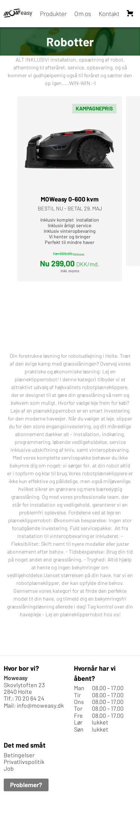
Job (9, 768)
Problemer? (26, 784)
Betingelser (19, 754)
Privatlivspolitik (24, 761)
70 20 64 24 (29, 698)
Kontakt (109, 13)
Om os (82, 13)
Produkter (53, 13)
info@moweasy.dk (40, 705)
